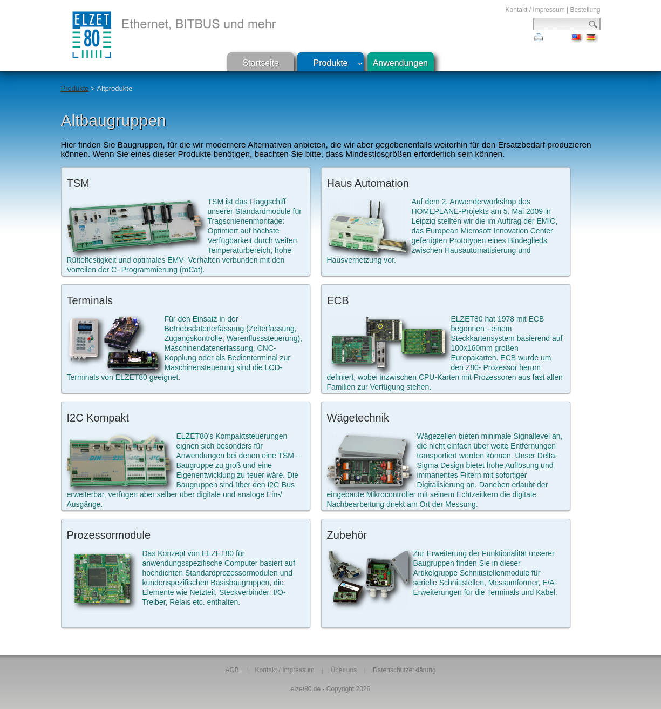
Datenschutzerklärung (404, 670)
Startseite (260, 63)
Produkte (330, 63)
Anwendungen (400, 63)
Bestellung (585, 10)
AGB (231, 670)
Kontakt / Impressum (535, 10)
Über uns (343, 670)
